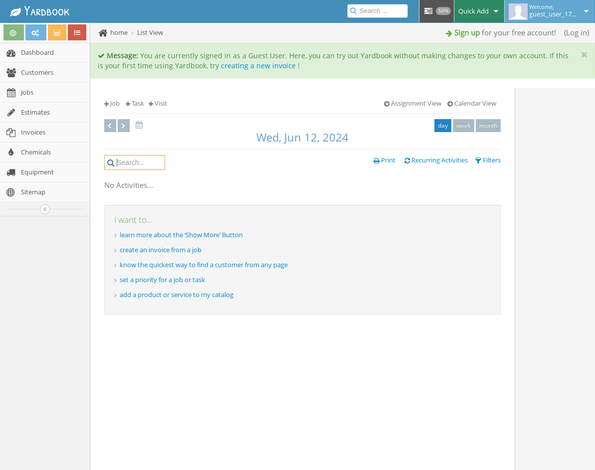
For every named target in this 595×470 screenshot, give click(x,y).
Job (112, 103)
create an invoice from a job (160, 249)
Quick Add (479, 10)
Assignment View (412, 103)
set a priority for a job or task (162, 279)
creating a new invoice (258, 65)
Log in (576, 32)
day (443, 125)
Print (385, 160)
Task (135, 103)
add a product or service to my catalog (176, 294)
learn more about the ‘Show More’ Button (181, 234)
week (463, 125)
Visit (158, 103)
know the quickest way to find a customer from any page (204, 264)
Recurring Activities (436, 160)
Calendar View (471, 103)
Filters (488, 160)
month (488, 125)
